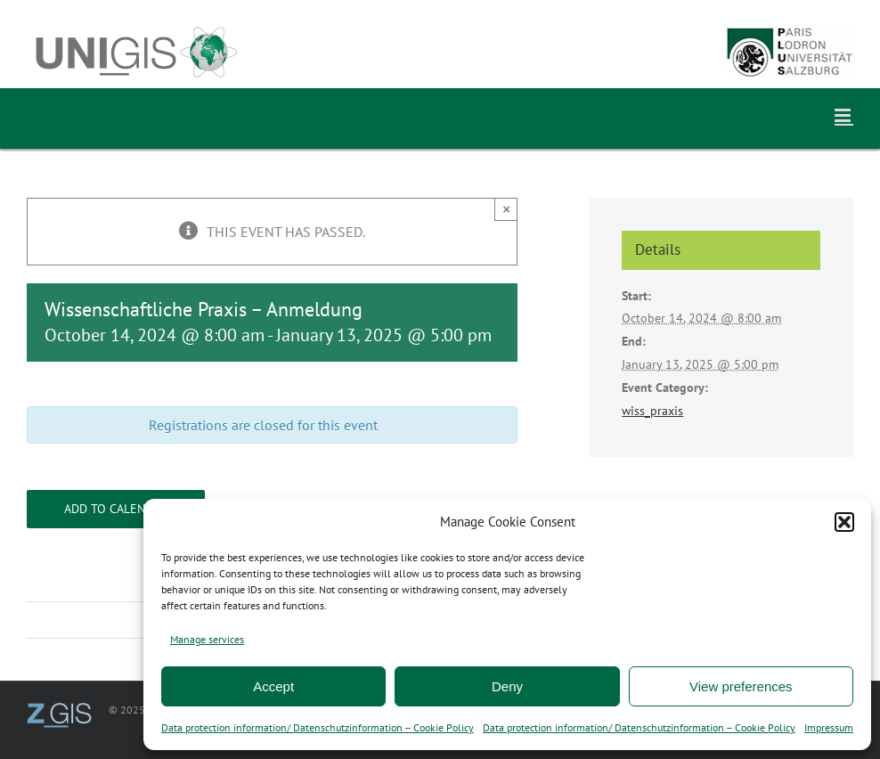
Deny (507, 686)
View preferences (741, 686)
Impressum (828, 727)
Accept (273, 686)
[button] (844, 522)
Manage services (207, 639)
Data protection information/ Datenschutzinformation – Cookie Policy (317, 727)
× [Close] (506, 208)
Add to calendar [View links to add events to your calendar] (115, 509)
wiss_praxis (652, 411)
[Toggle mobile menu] (844, 115)
